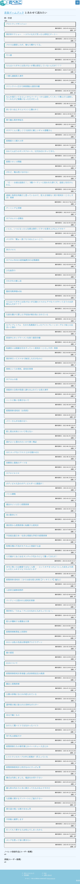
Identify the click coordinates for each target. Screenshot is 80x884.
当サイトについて (29, 873)
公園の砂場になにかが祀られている (21, 694)
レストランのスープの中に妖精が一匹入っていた (27, 757)
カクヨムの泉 (12, 379)
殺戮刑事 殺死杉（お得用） (18, 410)
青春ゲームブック (14, 12)
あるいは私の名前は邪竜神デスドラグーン (24, 642)
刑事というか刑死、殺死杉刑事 (19, 369)
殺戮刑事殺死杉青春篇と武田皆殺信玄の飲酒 (25, 673)
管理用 (78, 880)
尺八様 (9, 55)
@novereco (51, 878)
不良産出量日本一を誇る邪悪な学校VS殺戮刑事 (26, 535)
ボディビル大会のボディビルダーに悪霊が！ (25, 483)
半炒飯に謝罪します (14, 819)
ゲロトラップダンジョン (16, 24)
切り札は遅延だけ (13, 736)
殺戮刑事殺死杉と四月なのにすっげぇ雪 (23, 767)
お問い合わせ (48, 875)
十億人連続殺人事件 (14, 76)
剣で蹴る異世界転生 (14, 120)
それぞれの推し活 (13, 281)
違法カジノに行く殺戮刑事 (17, 504)
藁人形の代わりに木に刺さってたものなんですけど (28, 788)
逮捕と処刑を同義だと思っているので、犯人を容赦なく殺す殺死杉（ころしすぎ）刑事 (39, 196)
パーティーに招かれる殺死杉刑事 (20, 600)
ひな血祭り (11, 270)
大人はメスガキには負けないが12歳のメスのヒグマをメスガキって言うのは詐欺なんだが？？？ (39, 303)
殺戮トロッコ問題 (13, 161)
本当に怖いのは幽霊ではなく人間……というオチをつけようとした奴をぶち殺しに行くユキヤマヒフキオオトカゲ (39, 568)
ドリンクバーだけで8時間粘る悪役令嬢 (23, 86)
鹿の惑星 (10, 652)
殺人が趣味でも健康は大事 (17, 621)
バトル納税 (11, 494)
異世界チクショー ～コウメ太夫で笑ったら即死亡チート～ (32, 34)
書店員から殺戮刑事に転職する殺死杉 (22, 525)
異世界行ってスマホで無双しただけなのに (24, 358)
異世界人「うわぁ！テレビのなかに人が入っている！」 (30, 611)
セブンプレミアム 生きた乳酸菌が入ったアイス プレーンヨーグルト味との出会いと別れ (39, 326)
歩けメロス (11, 249)
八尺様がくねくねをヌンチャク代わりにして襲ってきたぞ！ (32, 556)
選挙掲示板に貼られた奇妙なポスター (22, 704)
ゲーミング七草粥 (13, 208)
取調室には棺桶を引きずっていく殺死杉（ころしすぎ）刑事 (32, 348)
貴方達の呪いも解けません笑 (18, 809)
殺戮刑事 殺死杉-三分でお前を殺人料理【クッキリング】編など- (34, 579)
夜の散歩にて (12, 515)
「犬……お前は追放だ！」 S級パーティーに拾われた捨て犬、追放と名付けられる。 (39, 183)
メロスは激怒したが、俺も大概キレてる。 (24, 45)
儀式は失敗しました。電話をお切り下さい (24, 777)
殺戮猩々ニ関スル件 (14, 141)
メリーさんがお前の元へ (16, 421)
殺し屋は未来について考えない (19, 431)
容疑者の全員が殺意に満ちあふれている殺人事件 (27, 390)
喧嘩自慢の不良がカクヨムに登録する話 (23, 546)
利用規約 (26, 875)
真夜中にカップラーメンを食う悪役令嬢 (23, 338)
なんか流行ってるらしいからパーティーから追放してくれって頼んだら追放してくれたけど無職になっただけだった (39, 98)
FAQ (45, 873)
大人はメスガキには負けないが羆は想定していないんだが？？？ (34, 65)
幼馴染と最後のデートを (16, 463)
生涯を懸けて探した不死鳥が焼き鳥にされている (27, 314)
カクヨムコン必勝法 (14, 218)
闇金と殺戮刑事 (12, 684)
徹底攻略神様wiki (14, 291)
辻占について (12, 663)
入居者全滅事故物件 (14, 590)
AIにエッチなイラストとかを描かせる (22, 452)
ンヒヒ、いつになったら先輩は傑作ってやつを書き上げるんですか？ (35, 229)
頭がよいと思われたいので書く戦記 (21, 442)
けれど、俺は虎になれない (17, 172)
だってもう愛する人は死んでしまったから (24, 830)
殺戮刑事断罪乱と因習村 (16, 632)
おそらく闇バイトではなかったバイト (22, 725)
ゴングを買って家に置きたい (18, 840)
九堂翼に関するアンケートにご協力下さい (24, 798)
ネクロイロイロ (12, 473)
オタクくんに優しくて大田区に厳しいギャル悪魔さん (29, 130)
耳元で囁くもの (12, 715)
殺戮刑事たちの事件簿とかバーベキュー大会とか (27, 746)
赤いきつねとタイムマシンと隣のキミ (22, 109)
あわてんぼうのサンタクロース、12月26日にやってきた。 (31, 151)
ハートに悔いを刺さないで (17, 400)
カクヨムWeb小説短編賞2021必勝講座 (22, 260)
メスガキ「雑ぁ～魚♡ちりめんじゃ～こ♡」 (25, 239)
